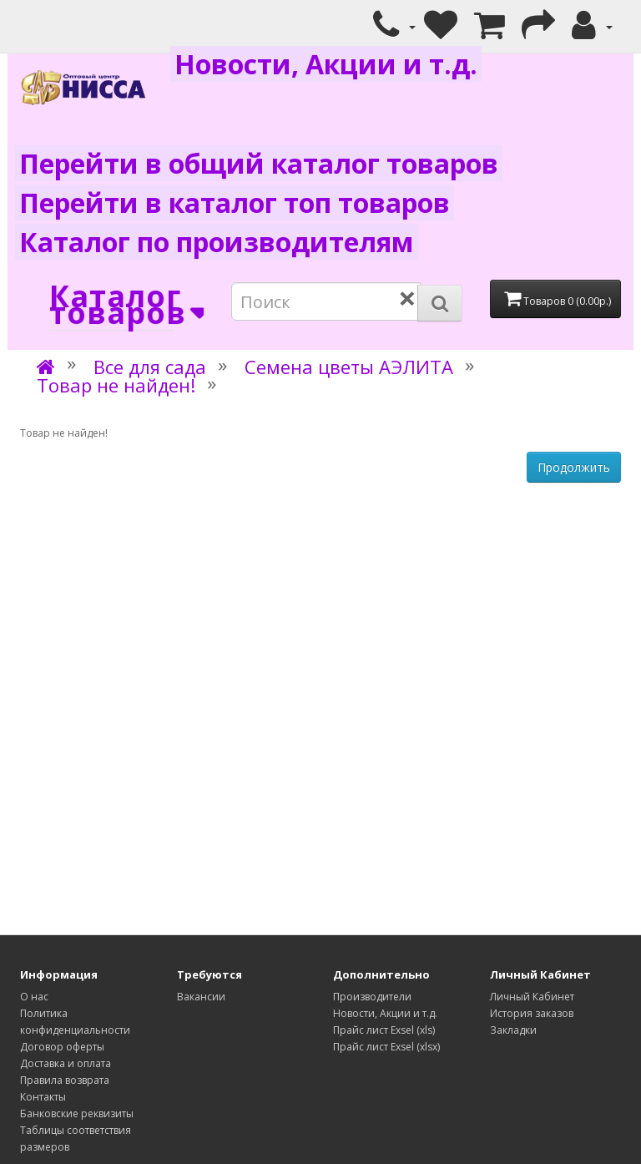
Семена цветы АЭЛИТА (349, 366)
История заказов (531, 1013)
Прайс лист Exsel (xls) (384, 1030)
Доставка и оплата (65, 1063)
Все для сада (149, 366)
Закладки (513, 1030)
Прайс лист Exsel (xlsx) (386, 1047)
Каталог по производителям (216, 242)
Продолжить (574, 467)
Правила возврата (64, 1080)
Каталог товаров (111, 305)
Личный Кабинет (532, 996)
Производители (372, 996)
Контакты (43, 1097)
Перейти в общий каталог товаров (258, 163)
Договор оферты (62, 1047)
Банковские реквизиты (77, 1113)
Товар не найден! (116, 384)
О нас (34, 996)
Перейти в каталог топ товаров (234, 202)
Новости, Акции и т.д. (325, 64)
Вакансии (201, 996)
